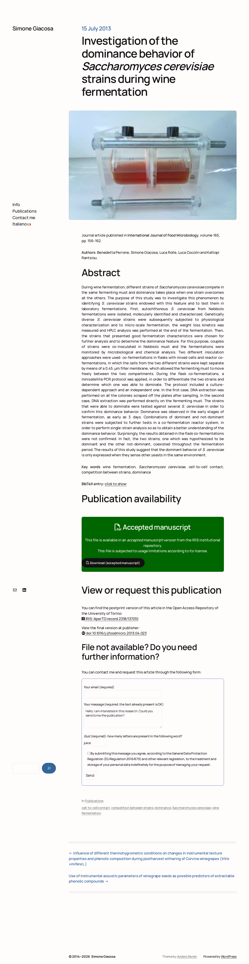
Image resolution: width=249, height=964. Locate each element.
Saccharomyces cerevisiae (191, 808)
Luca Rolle (167, 252)
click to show (115, 483)
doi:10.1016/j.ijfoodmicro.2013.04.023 (114, 633)
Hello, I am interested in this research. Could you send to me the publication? (123, 717)
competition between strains (132, 808)
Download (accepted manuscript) (113, 563)
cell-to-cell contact (96, 808)
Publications (94, 801)
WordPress (229, 956)
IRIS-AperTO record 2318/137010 (110, 618)
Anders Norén (187, 956)
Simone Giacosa (32, 28)
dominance (163, 808)
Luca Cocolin (189, 252)
